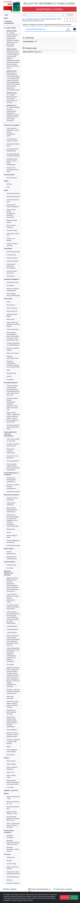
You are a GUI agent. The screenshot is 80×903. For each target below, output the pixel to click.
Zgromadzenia (11, 754)
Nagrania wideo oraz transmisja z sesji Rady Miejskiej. (13, 324)
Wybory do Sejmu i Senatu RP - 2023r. (12, 812)
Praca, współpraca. (12, 729)
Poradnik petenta (11, 255)
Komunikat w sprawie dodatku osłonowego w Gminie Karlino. (13, 607)
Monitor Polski (10, 319)
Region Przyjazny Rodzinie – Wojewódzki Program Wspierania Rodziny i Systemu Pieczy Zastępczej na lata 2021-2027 (13, 417)
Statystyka (9, 880)
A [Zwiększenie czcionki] (67, 19)
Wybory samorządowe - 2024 (13, 807)
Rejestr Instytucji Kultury (11, 776)
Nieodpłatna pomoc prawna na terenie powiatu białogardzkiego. (12, 161)
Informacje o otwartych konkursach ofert (13, 445)
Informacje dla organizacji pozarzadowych (11, 451)
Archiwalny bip (11, 857)
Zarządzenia (10, 379)
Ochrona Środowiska (12, 329)
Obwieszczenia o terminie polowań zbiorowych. (11, 712)
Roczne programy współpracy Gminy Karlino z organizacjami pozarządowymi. (13, 466)
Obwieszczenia (11, 529)
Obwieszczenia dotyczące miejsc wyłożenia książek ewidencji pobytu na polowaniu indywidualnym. (12, 721)
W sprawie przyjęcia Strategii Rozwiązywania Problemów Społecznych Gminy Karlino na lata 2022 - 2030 (12, 404)
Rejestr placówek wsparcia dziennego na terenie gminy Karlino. (13, 782)
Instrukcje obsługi (11, 863)
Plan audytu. (10, 568)
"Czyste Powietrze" (12, 632)
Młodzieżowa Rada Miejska (12, 221)
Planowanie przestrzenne (33, 19)
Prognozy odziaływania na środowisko (13, 541)
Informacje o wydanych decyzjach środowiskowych (13, 486)
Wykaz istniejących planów (12, 536)
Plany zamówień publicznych (11, 226)
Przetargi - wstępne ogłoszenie (12, 244)
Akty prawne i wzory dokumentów (12, 457)
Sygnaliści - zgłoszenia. (11, 790)
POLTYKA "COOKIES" (74, 897)
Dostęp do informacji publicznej (12, 867)
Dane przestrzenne (12, 308)
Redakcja (9, 860)
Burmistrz (9, 184)
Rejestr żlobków (11, 761)
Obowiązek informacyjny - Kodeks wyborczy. (13, 849)
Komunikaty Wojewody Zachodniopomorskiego (13, 155)
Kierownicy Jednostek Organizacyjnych (13, 289)
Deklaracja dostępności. (13, 883)
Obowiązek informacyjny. (10, 836)
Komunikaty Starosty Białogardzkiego (12, 150)
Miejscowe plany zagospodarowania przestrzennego (12, 509)
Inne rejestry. (10, 787)
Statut (8, 370)
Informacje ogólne (11, 565)
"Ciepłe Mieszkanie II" (13, 629)
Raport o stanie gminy (13, 353)
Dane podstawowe (12, 178)
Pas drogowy (10, 664)
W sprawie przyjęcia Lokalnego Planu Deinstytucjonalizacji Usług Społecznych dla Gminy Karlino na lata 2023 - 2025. (13, 390)
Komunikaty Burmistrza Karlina (13, 145)
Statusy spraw (10, 276)
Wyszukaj (70, 14)
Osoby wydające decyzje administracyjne (13, 294)
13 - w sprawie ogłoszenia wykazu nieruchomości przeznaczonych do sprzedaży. (12, 97)
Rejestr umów (10, 772)
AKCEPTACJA (65, 897)
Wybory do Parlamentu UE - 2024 (13, 802)
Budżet (8, 302)
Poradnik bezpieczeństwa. (11, 552)
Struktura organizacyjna (13, 251)
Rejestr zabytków (11, 764)
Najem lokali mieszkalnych (10, 697)
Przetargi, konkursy (12, 230)
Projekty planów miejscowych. (11, 504)
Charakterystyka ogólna (13, 193)
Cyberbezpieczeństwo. (13, 877)
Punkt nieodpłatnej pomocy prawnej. (12, 750)
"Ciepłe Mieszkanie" (12, 626)
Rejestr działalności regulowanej (12, 768)
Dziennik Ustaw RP (12, 311)
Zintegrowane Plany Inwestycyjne (12, 499)
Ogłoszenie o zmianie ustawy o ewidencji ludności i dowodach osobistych (13, 704)
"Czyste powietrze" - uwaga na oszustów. (12, 140)
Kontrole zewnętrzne (12, 258)
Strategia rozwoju (11, 373)
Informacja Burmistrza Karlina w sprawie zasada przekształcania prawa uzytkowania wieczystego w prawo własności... (13, 640)
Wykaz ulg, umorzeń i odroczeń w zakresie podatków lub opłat (13, 734)
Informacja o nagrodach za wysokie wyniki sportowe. (13, 741)
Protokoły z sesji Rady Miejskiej (13, 349)
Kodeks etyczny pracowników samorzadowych (11, 266)
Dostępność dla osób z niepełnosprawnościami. (13, 872)
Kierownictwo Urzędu (12, 282)
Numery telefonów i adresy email (12, 272)
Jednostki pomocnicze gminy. (13, 200)
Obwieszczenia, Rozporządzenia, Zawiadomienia (11, 479)
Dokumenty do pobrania (13, 491)
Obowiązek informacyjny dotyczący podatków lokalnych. (13, 842)
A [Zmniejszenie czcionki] (73, 19)
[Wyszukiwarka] (42, 15)
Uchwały (9, 376)
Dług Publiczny (11, 305)
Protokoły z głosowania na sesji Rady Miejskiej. (13, 344)
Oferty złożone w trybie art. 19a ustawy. (13, 440)
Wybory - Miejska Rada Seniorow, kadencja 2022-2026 (13, 825)
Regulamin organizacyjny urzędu (12, 357)
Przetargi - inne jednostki (11, 239)
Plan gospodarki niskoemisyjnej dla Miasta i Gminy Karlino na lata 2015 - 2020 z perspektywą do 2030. (13, 336)
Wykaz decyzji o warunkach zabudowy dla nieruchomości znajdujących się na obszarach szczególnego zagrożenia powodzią (13, 520)
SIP (6, 18)
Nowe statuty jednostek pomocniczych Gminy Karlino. (13, 427)
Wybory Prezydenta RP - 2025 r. (13, 797)
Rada (8, 187)
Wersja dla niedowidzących (9, 22)
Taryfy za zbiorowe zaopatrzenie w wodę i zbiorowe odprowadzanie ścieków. (13, 132)
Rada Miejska (10, 285)
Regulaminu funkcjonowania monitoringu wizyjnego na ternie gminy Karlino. (13, 364)
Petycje (9, 746)
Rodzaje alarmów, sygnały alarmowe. (12, 557)
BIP (6, 15)
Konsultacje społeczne (13, 461)
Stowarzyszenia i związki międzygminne (13, 205)
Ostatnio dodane (10, 28)
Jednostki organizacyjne (13, 196)
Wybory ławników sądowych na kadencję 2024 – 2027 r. (13, 818)
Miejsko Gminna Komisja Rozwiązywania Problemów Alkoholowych (11, 213)
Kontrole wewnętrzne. (13, 261)
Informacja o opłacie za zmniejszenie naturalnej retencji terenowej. (13, 691)
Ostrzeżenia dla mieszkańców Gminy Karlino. (12, 169)
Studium (9, 532)
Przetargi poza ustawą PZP (13, 234)
